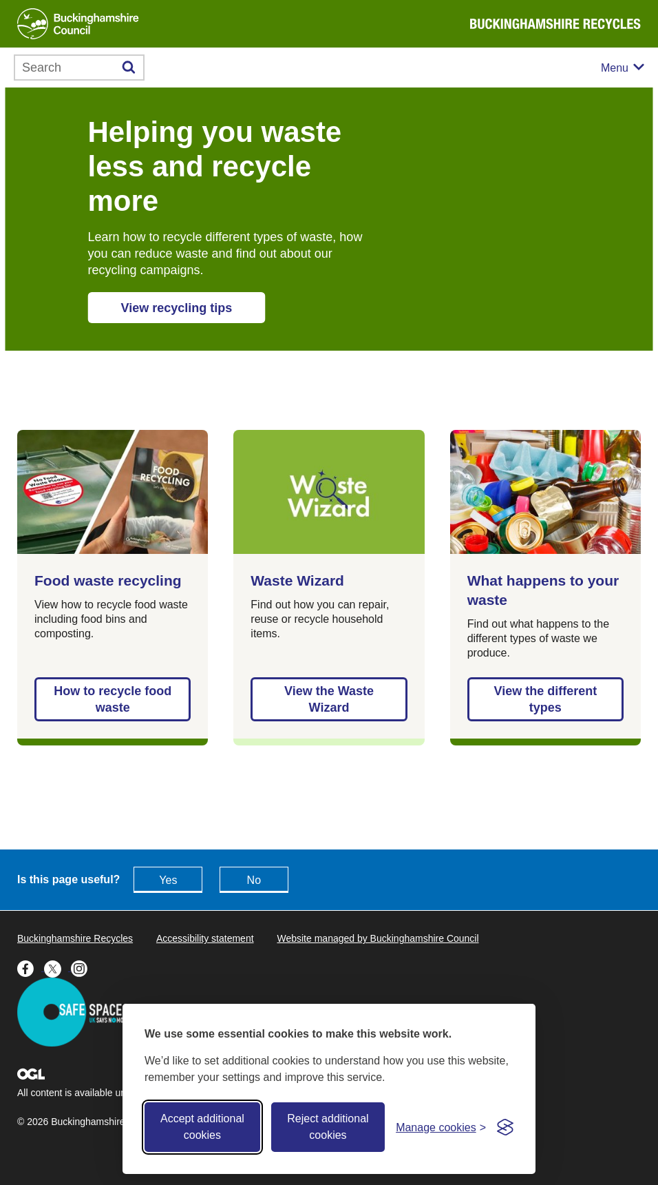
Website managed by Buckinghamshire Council (377, 938)
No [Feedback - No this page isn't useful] (254, 880)
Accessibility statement (205, 938)
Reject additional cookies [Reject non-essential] (327, 1127)
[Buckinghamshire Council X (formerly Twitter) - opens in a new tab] (57, 967)
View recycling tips (177, 308)
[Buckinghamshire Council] (78, 23)
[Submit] (129, 67)
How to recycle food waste (112, 699)
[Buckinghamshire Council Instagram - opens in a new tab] (83, 967)
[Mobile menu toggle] (622, 67)
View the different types (545, 699)
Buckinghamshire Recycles (75, 938)
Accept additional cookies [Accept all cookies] (202, 1127)
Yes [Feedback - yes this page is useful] (168, 880)
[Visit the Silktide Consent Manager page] (505, 1127)
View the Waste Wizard (329, 699)
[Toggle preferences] (441, 1127)
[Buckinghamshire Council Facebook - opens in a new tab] (30, 967)
